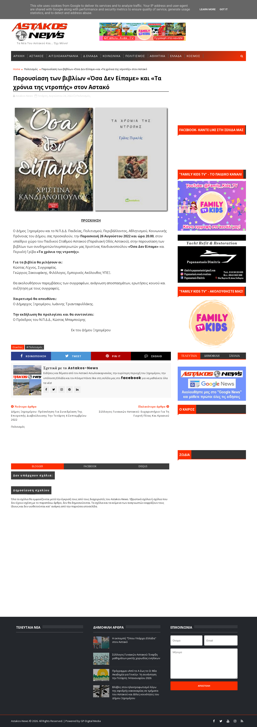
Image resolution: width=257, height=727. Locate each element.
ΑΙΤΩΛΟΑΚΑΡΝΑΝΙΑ (63, 56)
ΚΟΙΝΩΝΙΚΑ (111, 56)
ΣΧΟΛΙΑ (234, 356)
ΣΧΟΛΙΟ (153, 356)
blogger (37, 466)
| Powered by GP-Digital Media (82, 721)
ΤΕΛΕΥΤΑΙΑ (189, 356)
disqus (143, 466)
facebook (90, 466)
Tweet (73, 356)
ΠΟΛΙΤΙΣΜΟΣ (135, 56)
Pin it (113, 356)
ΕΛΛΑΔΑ (176, 56)
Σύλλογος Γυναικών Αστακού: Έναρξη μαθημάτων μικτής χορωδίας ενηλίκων (136, 656)
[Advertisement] (91, 449)
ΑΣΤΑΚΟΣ (36, 56)
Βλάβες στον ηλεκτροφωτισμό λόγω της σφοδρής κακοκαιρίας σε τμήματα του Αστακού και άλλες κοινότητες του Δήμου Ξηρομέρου (135, 692)
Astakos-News (20, 721)
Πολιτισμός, (83, 96)
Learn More (208, 9)
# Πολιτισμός (34, 347)
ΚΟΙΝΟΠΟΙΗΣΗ (33, 356)
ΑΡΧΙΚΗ (18, 56)
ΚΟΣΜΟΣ (193, 56)
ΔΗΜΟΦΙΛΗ (211, 356)
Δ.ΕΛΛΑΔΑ (90, 56)
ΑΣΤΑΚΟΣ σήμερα (212, 431)
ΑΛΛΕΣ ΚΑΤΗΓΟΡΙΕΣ (28, 66)
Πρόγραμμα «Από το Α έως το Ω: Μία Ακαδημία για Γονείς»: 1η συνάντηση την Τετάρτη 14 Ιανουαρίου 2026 (134, 674)
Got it (224, 9)
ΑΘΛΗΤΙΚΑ (157, 56)
